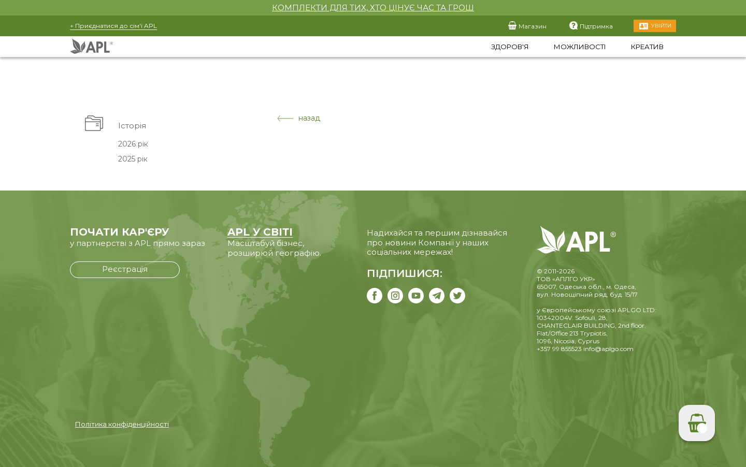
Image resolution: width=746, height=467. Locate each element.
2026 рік (133, 144)
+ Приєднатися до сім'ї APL (113, 26)
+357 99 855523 (559, 349)
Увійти (661, 25)
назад (298, 118)
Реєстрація (125, 269)
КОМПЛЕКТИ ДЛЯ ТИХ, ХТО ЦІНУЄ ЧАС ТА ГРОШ (373, 7)
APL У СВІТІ (260, 232)
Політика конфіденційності (122, 424)
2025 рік (133, 159)
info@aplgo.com (608, 349)
